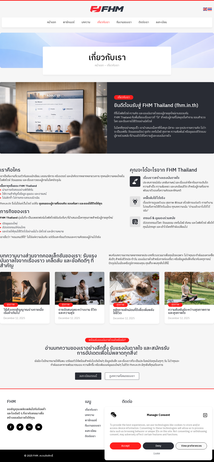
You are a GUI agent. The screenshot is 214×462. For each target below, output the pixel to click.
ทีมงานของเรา (124, 22)
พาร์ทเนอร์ (69, 22)
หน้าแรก (51, 22)
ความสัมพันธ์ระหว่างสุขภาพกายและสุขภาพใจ (189, 311)
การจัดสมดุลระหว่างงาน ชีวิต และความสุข (77, 311)
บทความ (86, 22)
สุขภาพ (11, 304)
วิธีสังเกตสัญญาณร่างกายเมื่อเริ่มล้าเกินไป (24, 311)
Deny (158, 446)
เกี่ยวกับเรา (103, 22)
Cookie (156, 453)
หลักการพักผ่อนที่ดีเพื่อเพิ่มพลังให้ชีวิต (133, 311)
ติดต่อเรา (144, 22)
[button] (205, 415)
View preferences (191, 446)
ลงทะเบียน (161, 22)
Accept (125, 446)
